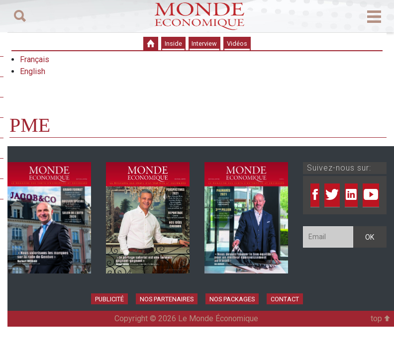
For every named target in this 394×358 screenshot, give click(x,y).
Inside (173, 43)
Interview (204, 43)
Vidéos (237, 43)
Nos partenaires (167, 299)
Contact (285, 299)
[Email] (328, 237)
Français (34, 59)
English (32, 71)
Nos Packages (232, 299)
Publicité (109, 299)
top (380, 318)
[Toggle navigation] (19, 16)
